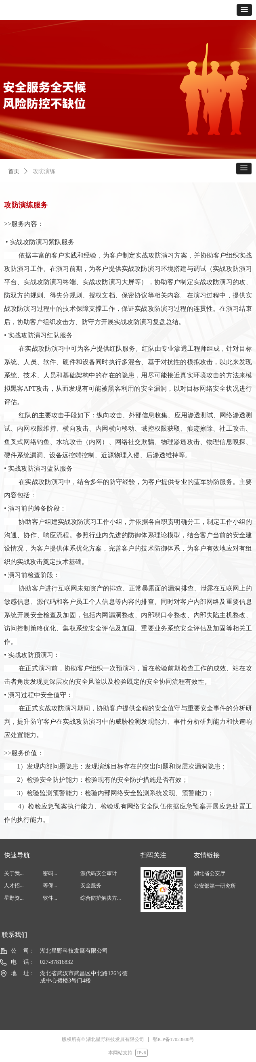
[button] (244, 10)
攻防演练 (44, 171)
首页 (13, 171)
